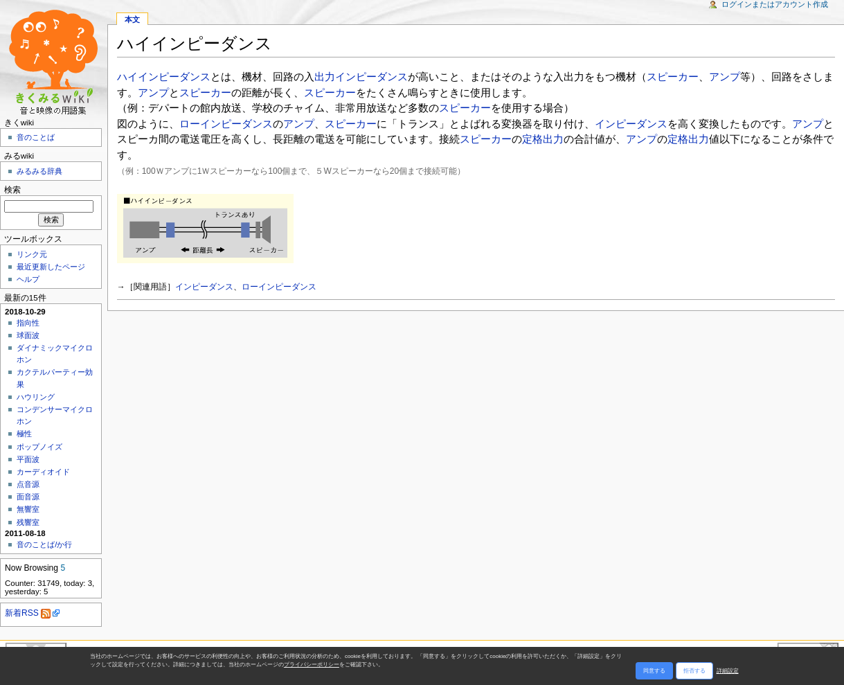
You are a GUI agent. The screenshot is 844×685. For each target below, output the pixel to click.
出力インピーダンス (361, 76)
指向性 (28, 323)
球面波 (28, 335)
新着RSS (28, 613)
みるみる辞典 (39, 171)
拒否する (694, 671)
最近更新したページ (51, 267)
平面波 (28, 459)
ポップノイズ (39, 447)
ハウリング (36, 397)
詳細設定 (728, 671)
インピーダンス (631, 124)
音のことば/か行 (44, 544)
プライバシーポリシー (311, 664)
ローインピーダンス (226, 124)
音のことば (36, 137)
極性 (24, 433)
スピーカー (673, 76)
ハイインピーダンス (163, 76)
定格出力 (543, 139)
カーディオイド (43, 472)
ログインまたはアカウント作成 (774, 4)
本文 (132, 19)
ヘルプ (28, 279)
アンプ (724, 76)
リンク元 (32, 254)
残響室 (28, 522)
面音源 (28, 496)
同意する (654, 671)
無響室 (28, 509)
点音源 (28, 484)
